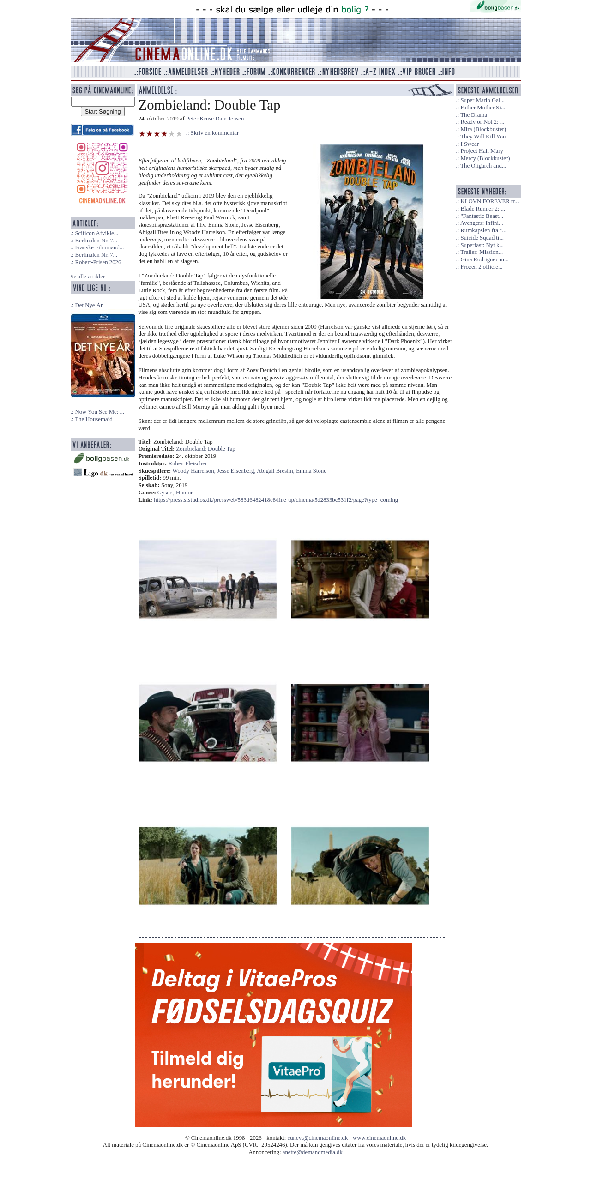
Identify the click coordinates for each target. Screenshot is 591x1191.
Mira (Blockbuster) (483, 129)
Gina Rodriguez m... (484, 259)
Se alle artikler (88, 276)
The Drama (473, 115)
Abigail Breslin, (276, 471)
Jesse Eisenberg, (237, 471)
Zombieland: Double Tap (205, 448)
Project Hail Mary (481, 151)
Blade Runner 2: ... (482, 208)
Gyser (164, 492)
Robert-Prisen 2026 (98, 262)
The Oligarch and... (483, 165)
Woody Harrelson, (194, 471)
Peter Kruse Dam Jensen (215, 118)
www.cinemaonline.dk (379, 1138)
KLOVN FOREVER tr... (489, 201)
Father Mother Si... (482, 107)
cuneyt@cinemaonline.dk (318, 1138)
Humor (184, 492)
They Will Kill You (483, 136)
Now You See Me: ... (99, 412)
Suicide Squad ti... (481, 238)
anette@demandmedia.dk (313, 1152)
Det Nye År (89, 305)
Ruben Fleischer (188, 463)
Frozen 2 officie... (481, 267)
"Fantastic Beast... (481, 216)
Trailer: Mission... (481, 252)
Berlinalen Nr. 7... (96, 240)
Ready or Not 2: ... (482, 122)
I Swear (469, 144)
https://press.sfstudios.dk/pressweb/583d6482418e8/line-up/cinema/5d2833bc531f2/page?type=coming (276, 500)
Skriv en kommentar (215, 133)
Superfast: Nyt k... (481, 245)
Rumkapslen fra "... (483, 230)
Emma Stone (311, 471)
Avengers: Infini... (481, 223)
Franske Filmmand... (99, 247)
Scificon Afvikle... (96, 233)
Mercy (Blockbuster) (485, 158)
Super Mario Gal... (482, 100)
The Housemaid (93, 419)
